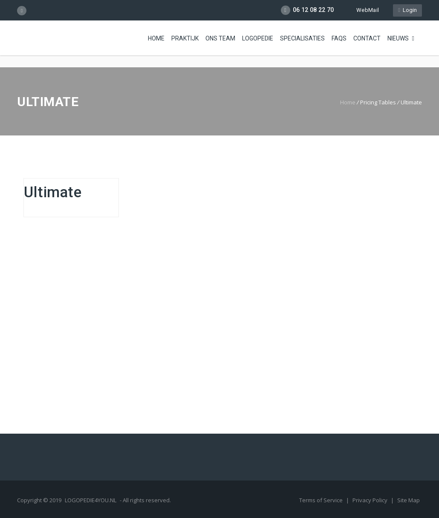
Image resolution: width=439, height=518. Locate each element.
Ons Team (220, 38)
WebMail (363, 10)
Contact (367, 38)
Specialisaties (302, 38)
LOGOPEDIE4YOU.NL (90, 500)
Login (407, 10)
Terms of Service (321, 500)
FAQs (339, 38)
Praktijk (185, 38)
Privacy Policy (370, 500)
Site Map (408, 500)
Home (156, 38)
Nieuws (398, 38)
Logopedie (257, 38)
